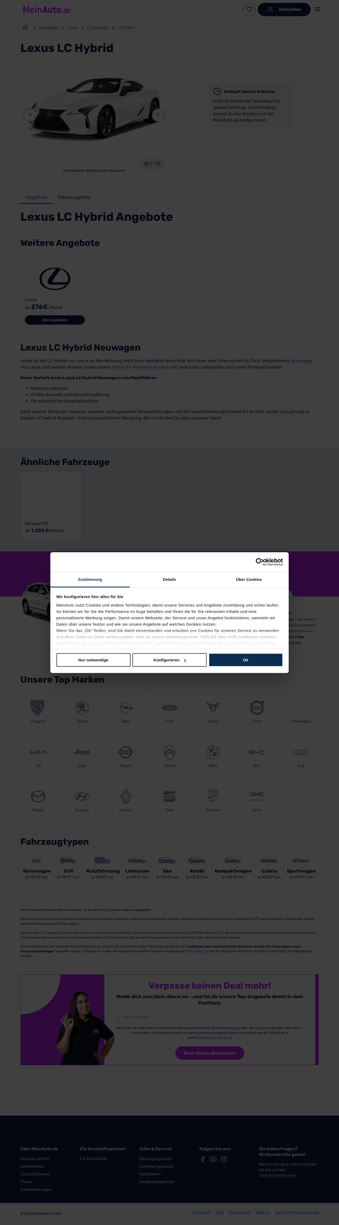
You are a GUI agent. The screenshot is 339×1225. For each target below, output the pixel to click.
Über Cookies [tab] (249, 579)
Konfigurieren (170, 660)
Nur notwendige (93, 660)
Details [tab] (169, 579)
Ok (245, 660)
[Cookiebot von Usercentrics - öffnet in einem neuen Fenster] (260, 562)
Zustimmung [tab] (90, 579)
